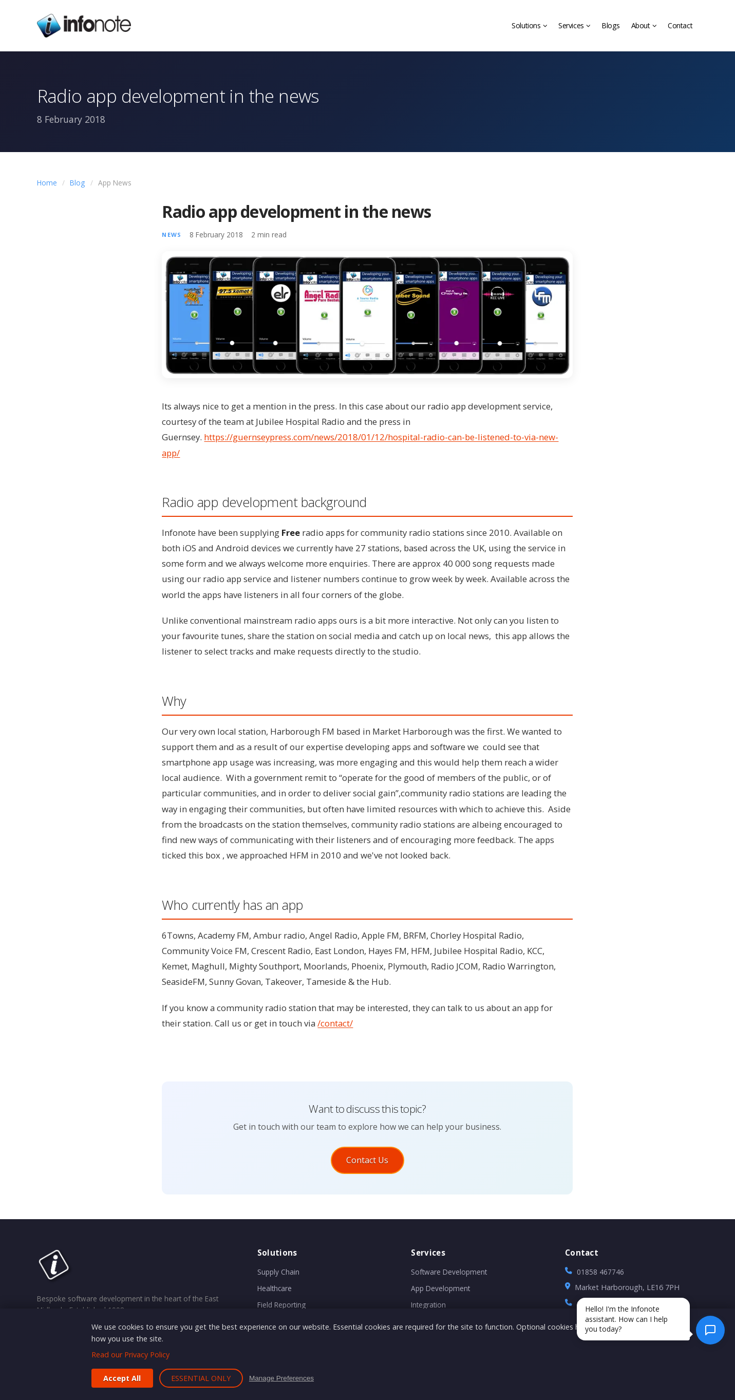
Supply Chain (278, 1275)
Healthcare (274, 1292)
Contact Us (367, 1160)
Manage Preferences (281, 1378)
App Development (440, 1292)
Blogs (610, 25)
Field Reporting (281, 1308)
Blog (77, 183)
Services (574, 25)
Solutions (529, 25)
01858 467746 (600, 1275)
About (643, 25)
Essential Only (201, 1378)
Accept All (122, 1378)
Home (47, 183)
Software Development (449, 1275)
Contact (680, 25)
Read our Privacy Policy (130, 1354)
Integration (428, 1308)
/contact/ (335, 1023)
